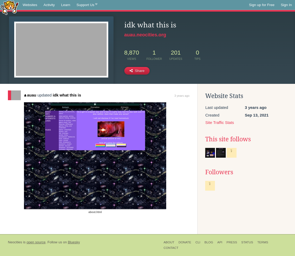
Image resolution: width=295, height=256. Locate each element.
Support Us (87, 5)
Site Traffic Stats (219, 122)
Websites (30, 5)
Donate (185, 242)
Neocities (15, 242)
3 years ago (181, 95)
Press (232, 242)
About (169, 242)
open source (36, 242)
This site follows (228, 139)
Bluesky (74, 242)
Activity (49, 5)
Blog (208, 242)
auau (30, 95)
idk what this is (67, 95)
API (219, 242)
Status (247, 242)
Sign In (286, 5)
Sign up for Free (261, 5)
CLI (197, 242)
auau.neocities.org (145, 34)
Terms (262, 242)
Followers (219, 172)
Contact (171, 248)
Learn (65, 5)
